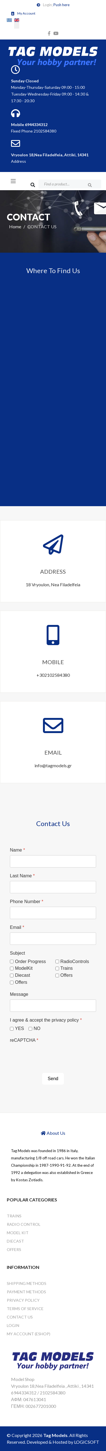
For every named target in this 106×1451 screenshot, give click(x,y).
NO (37, 1028)
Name (17, 850)
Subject (17, 953)
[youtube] (56, 33)
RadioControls (74, 961)
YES (19, 1028)
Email (17, 927)
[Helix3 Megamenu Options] (13, 181)
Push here (61, 5)
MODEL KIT (18, 1232)
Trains (66, 968)
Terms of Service (25, 1308)
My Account (26, 13)
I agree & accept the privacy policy (46, 1020)
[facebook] (49, 33)
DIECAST (15, 1241)
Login (13, 1325)
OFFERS (14, 1249)
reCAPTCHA (24, 1040)
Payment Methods (26, 1291)
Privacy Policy (23, 1300)
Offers (66, 975)
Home (15, 226)
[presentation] (53, 1056)
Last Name (22, 875)
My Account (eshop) (28, 1333)
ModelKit (24, 968)
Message (19, 994)
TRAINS (14, 1215)
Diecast (22, 975)
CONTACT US (20, 1317)
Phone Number (26, 901)
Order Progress (30, 961)
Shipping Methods (26, 1283)
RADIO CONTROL (23, 1224)
